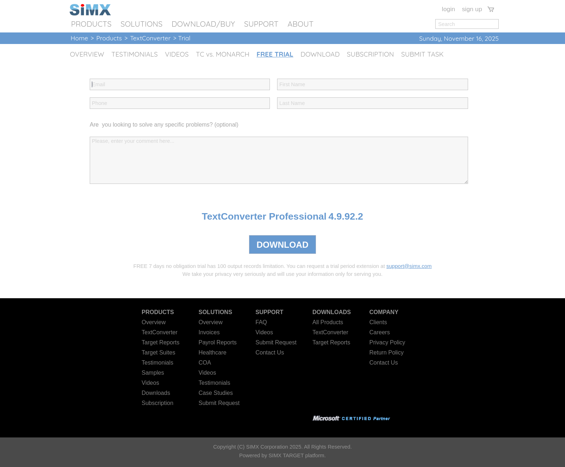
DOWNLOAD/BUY (203, 23)
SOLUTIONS (141, 23)
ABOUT (300, 23)
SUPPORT (261, 23)
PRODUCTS (91, 23)
